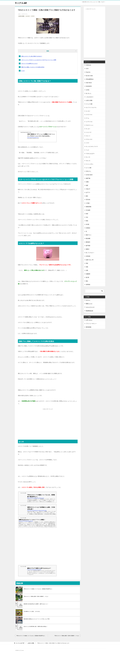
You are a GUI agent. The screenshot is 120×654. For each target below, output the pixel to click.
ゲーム (87, 118)
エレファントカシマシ (91, 107)
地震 (87, 185)
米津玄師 (88, 256)
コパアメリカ (89, 121)
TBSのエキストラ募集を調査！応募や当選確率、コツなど (36, 596)
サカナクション (89, 125)
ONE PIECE (89, 82)
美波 (87, 263)
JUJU (87, 68)
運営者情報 (88, 327)
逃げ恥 (87, 277)
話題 (87, 270)
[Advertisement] (48, 423)
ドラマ (32, 16)
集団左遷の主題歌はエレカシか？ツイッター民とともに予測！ (37, 619)
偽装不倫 (88, 178)
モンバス (88, 157)
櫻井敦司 (88, 242)
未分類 (87, 224)
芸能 (87, 266)
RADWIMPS (89, 86)
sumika (87, 89)
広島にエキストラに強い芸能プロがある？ (31, 56)
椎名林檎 (88, 238)
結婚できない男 (89, 259)
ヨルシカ (88, 160)
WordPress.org (89, 310)
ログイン (88, 300)
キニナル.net (21, 2)
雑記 (87, 281)
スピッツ (88, 135)
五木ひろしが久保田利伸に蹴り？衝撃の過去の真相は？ (35, 626)
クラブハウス (89, 114)
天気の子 (88, 189)
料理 (87, 213)
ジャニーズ (88, 132)
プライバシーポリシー (91, 323)
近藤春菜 (88, 273)
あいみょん (88, 93)
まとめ (22, 70)
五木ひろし (88, 171)
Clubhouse (88, 65)
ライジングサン (89, 164)
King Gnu (88, 72)
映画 (87, 220)
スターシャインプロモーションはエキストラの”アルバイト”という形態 (38, 59)
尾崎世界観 (88, 206)
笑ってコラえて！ (90, 252)
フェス (87, 150)
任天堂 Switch (89, 174)
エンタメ (28, 16)
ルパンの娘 (88, 167)
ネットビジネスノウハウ (92, 146)
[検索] (94, 291)
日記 (87, 217)
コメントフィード (90, 307)
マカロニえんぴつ (90, 153)
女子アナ (88, 192)
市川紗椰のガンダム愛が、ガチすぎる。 (32, 611)
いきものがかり (89, 97)
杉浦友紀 (88, 228)
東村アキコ (88, 235)
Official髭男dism (90, 79)
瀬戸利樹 (88, 245)
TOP (20, 643)
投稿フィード (89, 303)
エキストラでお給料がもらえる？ (29, 63)
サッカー (88, 128)
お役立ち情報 (21, 16)
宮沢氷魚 (88, 199)
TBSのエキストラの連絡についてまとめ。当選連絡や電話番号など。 (38, 588)
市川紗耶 (88, 210)
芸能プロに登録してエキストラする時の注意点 (32, 67)
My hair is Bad (89, 75)
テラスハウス (89, 139)
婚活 (87, 196)
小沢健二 (88, 203)
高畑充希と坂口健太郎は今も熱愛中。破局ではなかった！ (36, 603)
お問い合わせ (89, 320)
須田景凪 (88, 284)
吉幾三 (87, 181)
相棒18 (87, 249)
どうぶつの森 (89, 104)
